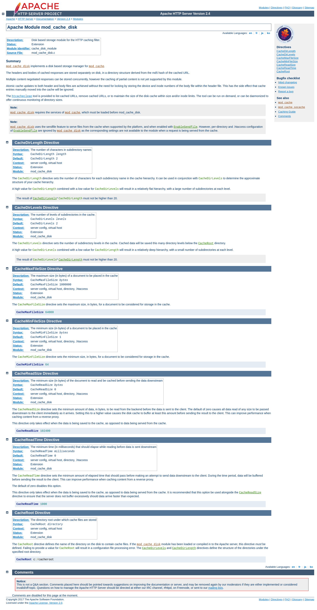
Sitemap (309, 7)
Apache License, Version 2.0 (45, 602)
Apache (10, 18)
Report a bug (285, 91)
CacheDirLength (286, 51)
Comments (284, 116)
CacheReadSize (286, 64)
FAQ (287, 7)
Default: (18, 158)
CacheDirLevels (286, 54)
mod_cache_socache (291, 107)
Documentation (45, 18)
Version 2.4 (63, 18)
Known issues (286, 87)
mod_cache (96, 66)
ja (262, 33)
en (250, 33)
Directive (51, 143)
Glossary (297, 7)
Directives (276, 7)
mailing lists (215, 587)
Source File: (15, 52)
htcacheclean (22, 96)
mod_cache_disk (18, 66)
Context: (18, 163)
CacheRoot (283, 71)
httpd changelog (287, 82)
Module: (18, 171)
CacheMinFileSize (287, 61)
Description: (15, 40)
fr (256, 33)
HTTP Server (25, 18)
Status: (11, 44)
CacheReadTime (286, 68)
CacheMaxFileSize (287, 57)
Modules (264, 7)
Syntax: (18, 154)
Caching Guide (287, 111)
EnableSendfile (186, 127)
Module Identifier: (19, 48)
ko (268, 33)
